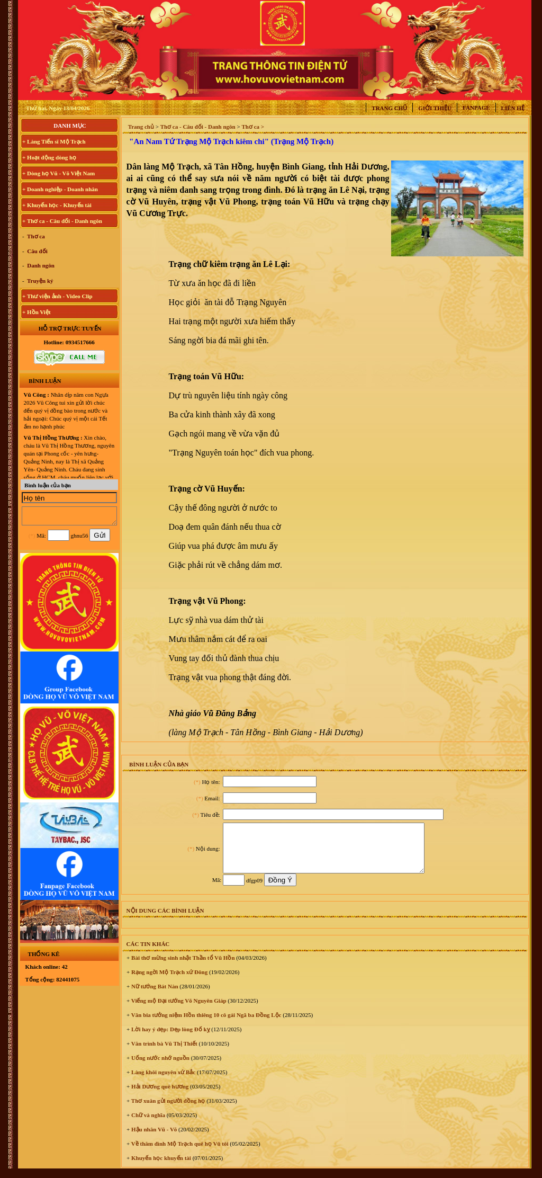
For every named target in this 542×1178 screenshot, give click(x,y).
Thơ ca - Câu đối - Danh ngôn (198, 126)
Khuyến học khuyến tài (160, 1167)
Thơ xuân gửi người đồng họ (167, 1110)
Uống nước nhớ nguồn (159, 1067)
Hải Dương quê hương (159, 1096)
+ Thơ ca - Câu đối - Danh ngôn (62, 221)
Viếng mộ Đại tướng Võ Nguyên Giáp (178, 1010)
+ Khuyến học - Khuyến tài (57, 205)
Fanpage (476, 107)
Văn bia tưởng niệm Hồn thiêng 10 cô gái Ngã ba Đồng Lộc (205, 1024)
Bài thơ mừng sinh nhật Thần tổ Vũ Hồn (182, 967)
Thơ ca (35, 236)
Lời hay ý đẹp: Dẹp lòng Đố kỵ (170, 1039)
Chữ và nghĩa (147, 1124)
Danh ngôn (40, 265)
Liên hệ (513, 108)
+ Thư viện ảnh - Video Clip (57, 296)
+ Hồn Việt (36, 312)
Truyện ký (39, 281)
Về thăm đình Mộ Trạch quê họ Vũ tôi (179, 1153)
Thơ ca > (252, 126)
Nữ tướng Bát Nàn (154, 996)
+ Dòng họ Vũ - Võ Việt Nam (58, 173)
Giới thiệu (434, 108)
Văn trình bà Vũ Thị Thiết (163, 1053)
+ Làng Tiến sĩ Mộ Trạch (54, 141)
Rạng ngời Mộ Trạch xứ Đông (168, 981)
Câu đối (37, 251)
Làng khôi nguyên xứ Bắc (162, 1081)
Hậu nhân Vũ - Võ (153, 1139)
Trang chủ (389, 108)
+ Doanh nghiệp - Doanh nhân (60, 189)
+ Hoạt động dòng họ (49, 157)
